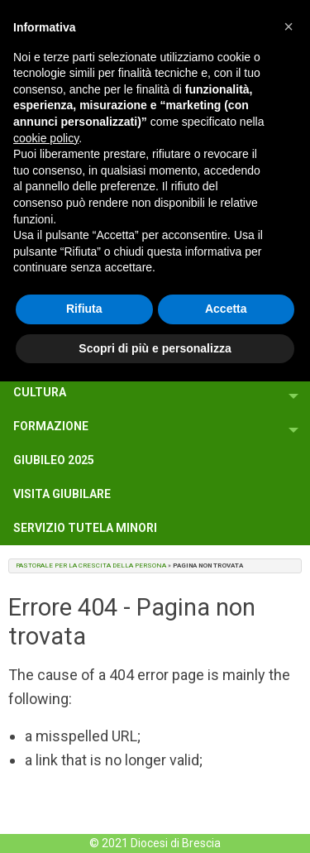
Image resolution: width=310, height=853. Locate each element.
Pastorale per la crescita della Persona (91, 565)
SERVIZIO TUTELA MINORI (85, 527)
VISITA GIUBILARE (62, 494)
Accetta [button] (226, 308)
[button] (288, 26)
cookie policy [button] (46, 138)
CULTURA (39, 392)
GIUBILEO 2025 (53, 460)
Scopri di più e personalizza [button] (155, 348)
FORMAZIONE (50, 426)
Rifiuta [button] (84, 308)
